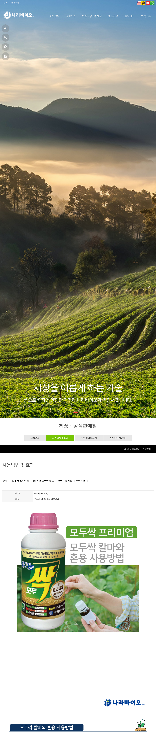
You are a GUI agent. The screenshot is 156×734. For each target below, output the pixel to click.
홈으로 (5, 29)
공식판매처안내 (118, 438)
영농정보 (113, 16)
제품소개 (5, 39)
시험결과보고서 (89, 438)
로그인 (6, 3)
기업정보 (54, 16)
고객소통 (146, 16)
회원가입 (15, 3)
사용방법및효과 (60, 438)
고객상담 (5, 48)
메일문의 (5, 57)
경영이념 (71, 16)
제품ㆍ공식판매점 (92, 16)
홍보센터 (129, 16)
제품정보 (35, 438)
